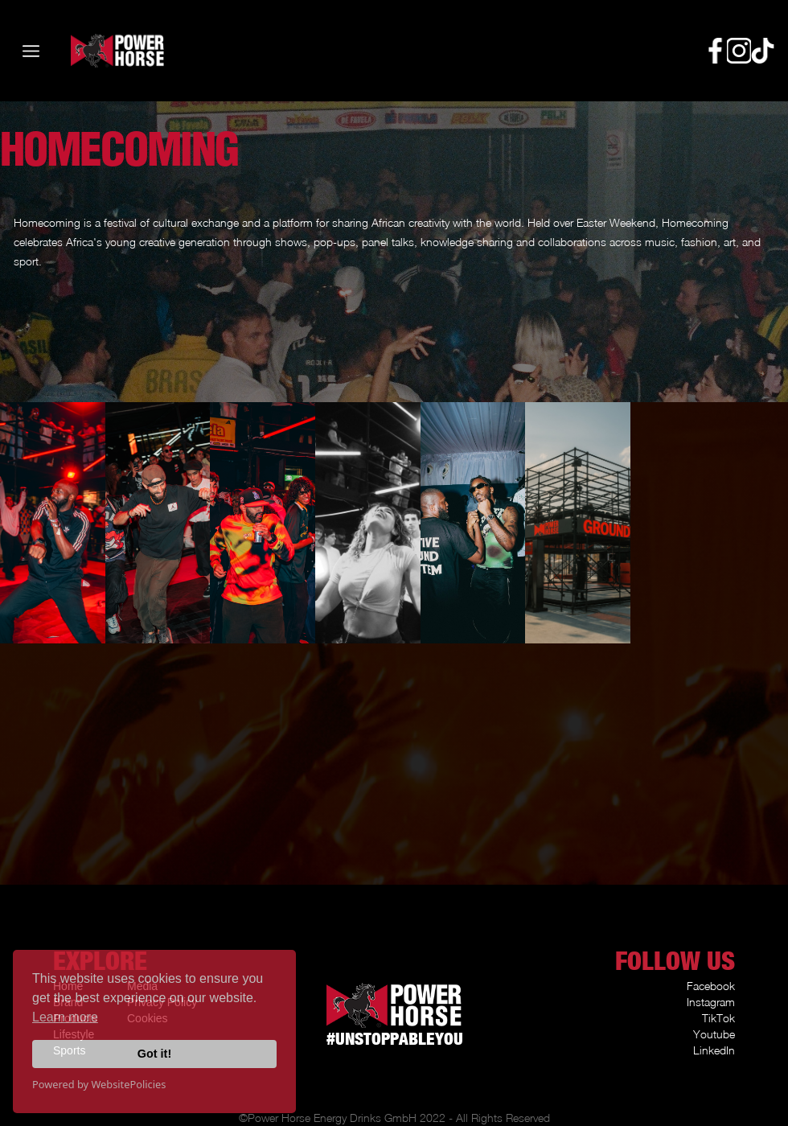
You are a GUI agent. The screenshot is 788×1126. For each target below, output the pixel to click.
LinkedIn (714, 1050)
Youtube (714, 1034)
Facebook (711, 985)
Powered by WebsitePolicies (99, 1084)
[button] (31, 51)
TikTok (718, 1018)
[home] (93, 50)
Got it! (154, 1053)
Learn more (65, 1017)
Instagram (711, 1002)
